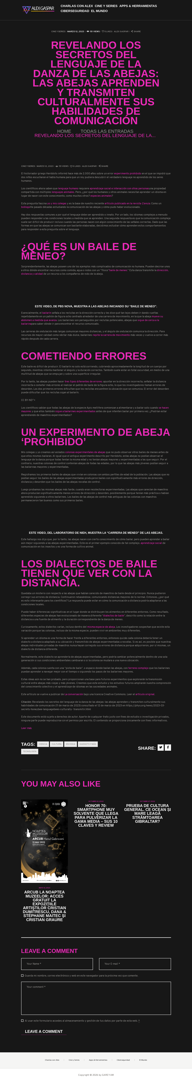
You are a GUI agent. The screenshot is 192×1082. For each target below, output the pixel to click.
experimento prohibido (127, 173)
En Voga (70, 744)
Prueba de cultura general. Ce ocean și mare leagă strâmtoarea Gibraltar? (147, 813)
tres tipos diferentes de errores (83, 381)
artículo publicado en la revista (127, 203)
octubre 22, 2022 (96, 801)
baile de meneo (118, 270)
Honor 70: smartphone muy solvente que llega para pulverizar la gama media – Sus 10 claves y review (96, 815)
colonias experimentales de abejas (85, 452)
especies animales (101, 196)
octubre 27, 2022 (147, 801)
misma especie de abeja (101, 627)
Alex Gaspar (121, 31)
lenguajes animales (63, 192)
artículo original (145, 694)
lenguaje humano (68, 188)
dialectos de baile (113, 615)
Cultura (57, 744)
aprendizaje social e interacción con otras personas (119, 188)
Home (64, 131)
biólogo (25, 207)
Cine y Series (58, 31)
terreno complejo (138, 668)
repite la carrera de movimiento (111, 335)
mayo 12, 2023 (44, 888)
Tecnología (30, 751)
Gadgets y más (88, 744)
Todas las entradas (107, 131)
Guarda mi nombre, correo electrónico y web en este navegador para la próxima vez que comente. (81, 975)
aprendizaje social (151, 543)
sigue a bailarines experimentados (75, 411)
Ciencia (43, 744)
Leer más (26, 728)
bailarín (46, 313)
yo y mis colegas (56, 203)
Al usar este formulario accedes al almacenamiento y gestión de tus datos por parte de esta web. (82, 1021)
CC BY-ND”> (94, 402)
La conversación (74, 694)
